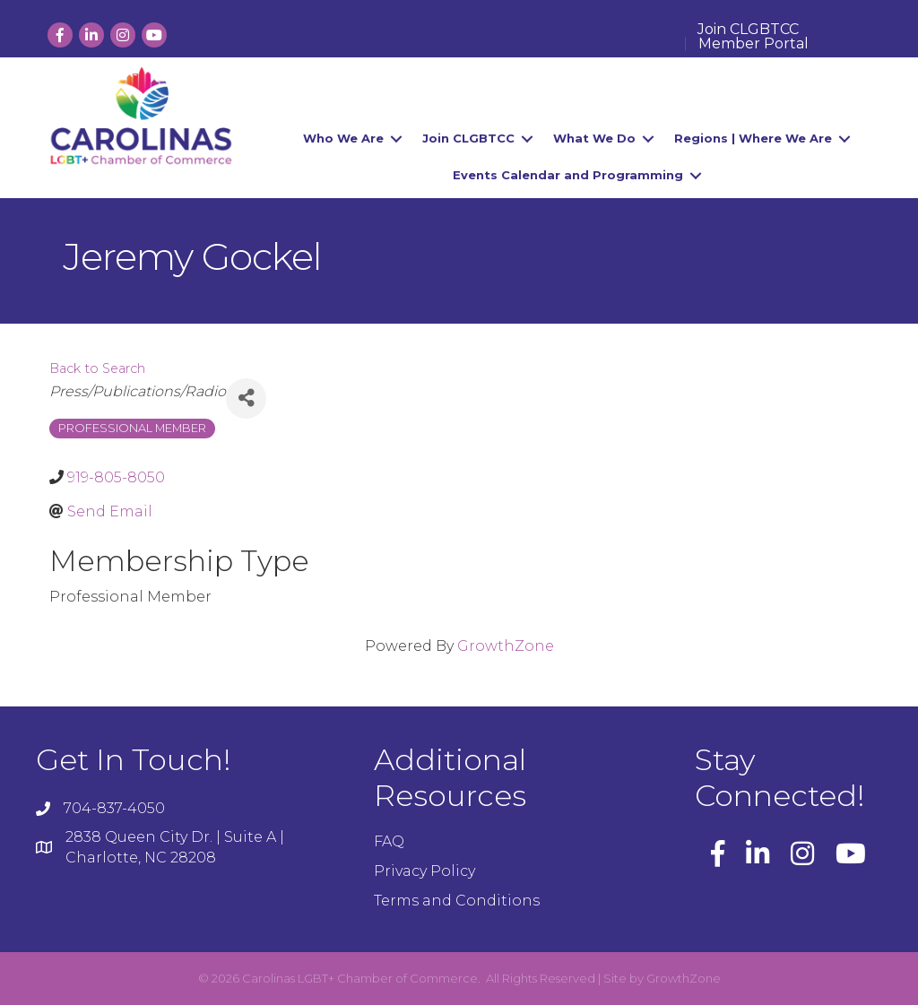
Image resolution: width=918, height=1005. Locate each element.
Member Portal (753, 44)
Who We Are (343, 138)
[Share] (246, 398)
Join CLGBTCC (748, 29)
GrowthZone (505, 645)
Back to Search (97, 368)
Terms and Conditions (457, 900)
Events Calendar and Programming (568, 175)
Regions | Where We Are (753, 138)
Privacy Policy (424, 870)
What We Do (594, 138)
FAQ (389, 841)
